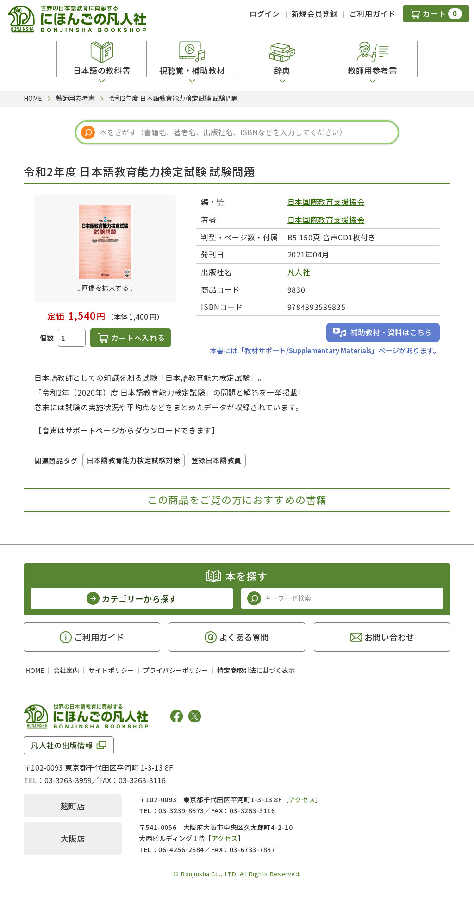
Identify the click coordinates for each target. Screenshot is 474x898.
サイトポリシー (111, 670)
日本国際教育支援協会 (325, 201)
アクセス (302, 799)
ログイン (264, 13)
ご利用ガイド (372, 13)
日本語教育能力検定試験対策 (134, 460)
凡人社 (299, 271)
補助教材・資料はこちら (391, 332)
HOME (34, 670)
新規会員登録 (315, 13)
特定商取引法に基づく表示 (256, 670)
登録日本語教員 (216, 460)
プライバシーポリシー (175, 670)
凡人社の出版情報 (62, 745)
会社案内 (66, 670)
